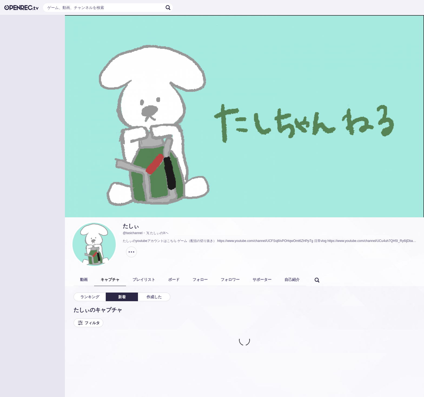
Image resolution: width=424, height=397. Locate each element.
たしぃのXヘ (157, 233)
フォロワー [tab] (230, 279)
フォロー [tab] (200, 279)
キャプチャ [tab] (110, 279)
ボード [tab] (174, 279)
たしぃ (131, 226)
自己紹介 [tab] (292, 279)
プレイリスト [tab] (143, 279)
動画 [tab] (84, 279)
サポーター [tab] (262, 279)
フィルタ (88, 323)
